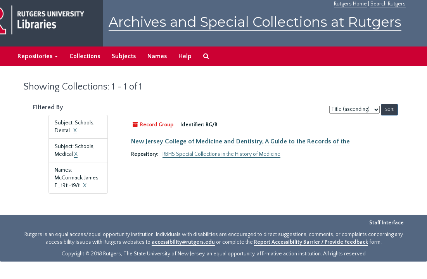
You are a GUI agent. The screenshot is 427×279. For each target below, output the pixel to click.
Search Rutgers (388, 4)
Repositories (37, 56)
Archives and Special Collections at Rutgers (255, 22)
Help (185, 56)
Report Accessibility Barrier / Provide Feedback (311, 242)
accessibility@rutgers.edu (183, 242)
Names (157, 56)
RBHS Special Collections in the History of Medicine (221, 154)
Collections (84, 56)
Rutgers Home (350, 4)
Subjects (124, 56)
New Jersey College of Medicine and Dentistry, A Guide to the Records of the (240, 141)
